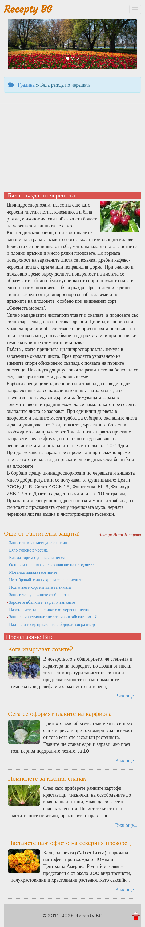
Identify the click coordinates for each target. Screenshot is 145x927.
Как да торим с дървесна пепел (35, 557)
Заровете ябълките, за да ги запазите (40, 602)
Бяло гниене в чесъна (27, 550)
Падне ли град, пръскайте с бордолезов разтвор (50, 624)
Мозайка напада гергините (31, 572)
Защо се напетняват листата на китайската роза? (51, 616)
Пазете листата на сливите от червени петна (47, 609)
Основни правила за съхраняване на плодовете (50, 564)
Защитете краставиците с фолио (36, 542)
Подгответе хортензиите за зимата (38, 587)
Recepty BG (28, 9)
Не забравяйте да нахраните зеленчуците (44, 579)
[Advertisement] (72, 146)
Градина (21, 85)
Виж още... (126, 696)
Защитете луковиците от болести (37, 594)
